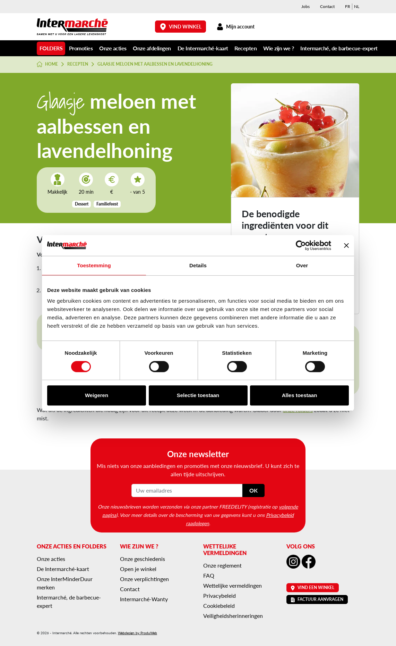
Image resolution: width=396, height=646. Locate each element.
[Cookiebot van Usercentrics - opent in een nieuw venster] (300, 245)
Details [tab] (198, 265)
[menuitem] (347, 6)
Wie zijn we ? (278, 48)
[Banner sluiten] (346, 245)
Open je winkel (138, 569)
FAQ (208, 575)
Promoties (81, 48)
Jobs (305, 6)
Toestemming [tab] (94, 265)
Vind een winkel (312, 587)
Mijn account (235, 26)
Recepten (245, 48)
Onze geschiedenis (142, 559)
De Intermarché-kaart (203, 48)
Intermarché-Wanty (144, 599)
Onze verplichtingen (144, 579)
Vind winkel (181, 26)
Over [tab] (302, 265)
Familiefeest (107, 204)
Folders (51, 48)
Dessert (81, 204)
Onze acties (113, 48)
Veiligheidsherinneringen (233, 616)
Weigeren (96, 395)
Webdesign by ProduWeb (137, 633)
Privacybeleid (219, 595)
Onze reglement (222, 565)
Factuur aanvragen (317, 599)
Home (47, 64)
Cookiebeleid (219, 606)
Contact (327, 6)
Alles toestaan (299, 395)
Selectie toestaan (198, 395)
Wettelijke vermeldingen (232, 585)
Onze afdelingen (152, 48)
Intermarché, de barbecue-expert (339, 48)
